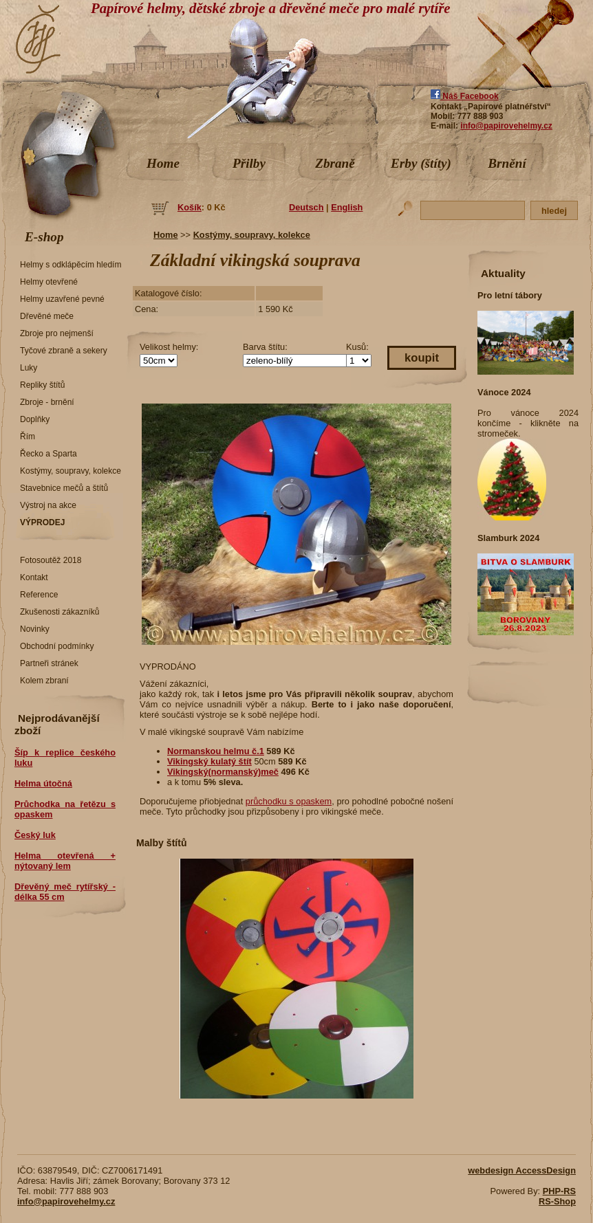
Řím (27, 436)
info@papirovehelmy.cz (506, 126)
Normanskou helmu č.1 (215, 751)
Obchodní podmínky (57, 646)
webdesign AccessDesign (522, 1170)
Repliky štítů (42, 385)
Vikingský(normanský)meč (223, 772)
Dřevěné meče (47, 316)
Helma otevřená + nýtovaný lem (65, 860)
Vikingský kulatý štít (209, 761)
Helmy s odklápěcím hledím (70, 264)
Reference (39, 594)
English (347, 207)
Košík (189, 207)
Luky (28, 368)
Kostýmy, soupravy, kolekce (70, 471)
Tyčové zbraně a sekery (63, 350)
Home (163, 163)
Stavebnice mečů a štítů (64, 488)
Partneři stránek (49, 663)
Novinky (35, 629)
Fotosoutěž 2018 (50, 560)
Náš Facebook (465, 96)
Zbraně (335, 163)
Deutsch (306, 207)
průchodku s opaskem (289, 801)
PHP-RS (559, 1191)
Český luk (35, 835)
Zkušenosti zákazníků (59, 612)
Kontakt (34, 577)
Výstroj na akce (48, 505)
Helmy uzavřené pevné (62, 299)
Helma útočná (43, 783)
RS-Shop (557, 1201)
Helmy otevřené (49, 282)
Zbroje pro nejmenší (57, 333)
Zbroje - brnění (47, 402)
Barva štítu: (265, 347)
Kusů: (357, 347)
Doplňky (35, 419)
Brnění (507, 163)
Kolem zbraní (44, 680)
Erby (421, 163)
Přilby (249, 163)
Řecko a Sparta (48, 454)
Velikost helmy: (169, 347)
